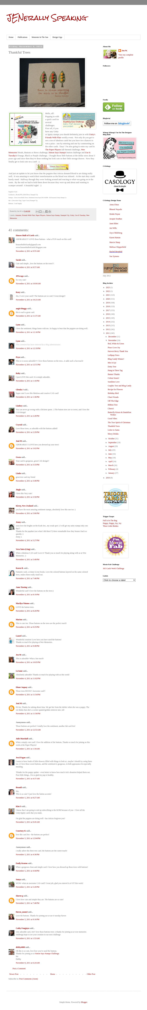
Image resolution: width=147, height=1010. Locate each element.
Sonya (18, 879)
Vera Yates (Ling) (23, 549)
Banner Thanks (114, 374)
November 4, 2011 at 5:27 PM (27, 540)
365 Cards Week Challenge (113, 568)
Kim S (18, 806)
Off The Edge (113, 401)
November (112, 340)
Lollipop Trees (113, 355)
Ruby (18, 373)
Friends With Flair (28, 215)
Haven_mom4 (21, 912)
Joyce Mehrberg (115, 233)
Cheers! (111, 408)
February (112, 469)
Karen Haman (114, 237)
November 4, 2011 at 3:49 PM (27, 481)
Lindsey (19, 406)
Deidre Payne (114, 214)
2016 (108, 314)
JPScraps (20, 276)
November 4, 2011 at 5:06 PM (27, 513)
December (112, 336)
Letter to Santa (113, 430)
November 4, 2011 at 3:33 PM (27, 465)
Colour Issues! (113, 378)
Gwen (18, 457)
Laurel (18, 636)
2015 (108, 318)
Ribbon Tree (113, 405)
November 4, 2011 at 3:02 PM (27, 448)
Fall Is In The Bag (110, 520)
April (110, 461)
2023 (108, 287)
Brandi (19, 787)
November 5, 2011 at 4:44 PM (27, 871)
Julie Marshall (22, 739)
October (111, 438)
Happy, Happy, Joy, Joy (112, 523)
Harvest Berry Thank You (118, 351)
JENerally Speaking (46, 17)
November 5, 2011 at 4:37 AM (28, 778)
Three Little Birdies (110, 526)
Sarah (18, 260)
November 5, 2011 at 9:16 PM (27, 919)
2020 (108, 299)
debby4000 (20, 947)
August (111, 446)
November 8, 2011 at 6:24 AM (28, 963)
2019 (108, 303)
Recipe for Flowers (115, 389)
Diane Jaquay (21, 687)
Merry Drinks (113, 434)
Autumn (18, 215)
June (110, 454)
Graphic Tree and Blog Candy (119, 386)
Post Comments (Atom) (28, 979)
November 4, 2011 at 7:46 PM (27, 578)
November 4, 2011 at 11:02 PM (28, 678)
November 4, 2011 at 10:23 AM (28, 300)
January (111, 473)
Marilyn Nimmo (22, 603)
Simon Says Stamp (53, 215)
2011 (108, 333)
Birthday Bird (113, 393)
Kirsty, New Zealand (24, 506)
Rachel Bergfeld (115, 251)
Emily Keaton (21, 863)
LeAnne (19, 671)
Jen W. (124, 50)
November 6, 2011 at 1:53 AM (28, 938)
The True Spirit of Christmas (119, 422)
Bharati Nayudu (115, 209)
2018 (108, 306)
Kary (18, 292)
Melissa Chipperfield (117, 247)
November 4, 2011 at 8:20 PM (27, 611)
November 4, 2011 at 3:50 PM (27, 497)
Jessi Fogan (20, 757)
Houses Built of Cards (25, 235)
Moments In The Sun (40, 37)
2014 (108, 322)
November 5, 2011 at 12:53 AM (28, 730)
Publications (22, 37)
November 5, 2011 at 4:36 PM (27, 854)
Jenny (18, 522)
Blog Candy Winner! (116, 359)
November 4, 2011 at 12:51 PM (28, 365)
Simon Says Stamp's (57, 152)
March (111, 465)
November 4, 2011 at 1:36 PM (27, 397)
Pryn (18, 357)
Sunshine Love (114, 382)
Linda (18, 473)
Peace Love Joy (114, 347)
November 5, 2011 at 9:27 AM (28, 798)
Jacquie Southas (115, 219)
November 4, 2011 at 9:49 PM (27, 646)
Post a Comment (19, 968)
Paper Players (40, 215)
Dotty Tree (112, 366)
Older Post (91, 974)
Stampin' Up (64, 215)
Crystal (19, 425)
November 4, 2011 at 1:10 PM (27, 381)
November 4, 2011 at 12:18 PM (28, 332)
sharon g (19, 896)
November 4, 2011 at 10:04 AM (28, 283)
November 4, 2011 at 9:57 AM (28, 267)
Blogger (84, 1002)
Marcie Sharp (114, 242)
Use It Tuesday (80, 215)
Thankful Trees (114, 426)
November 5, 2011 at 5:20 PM (27, 887)
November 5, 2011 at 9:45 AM (28, 822)
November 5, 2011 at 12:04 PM (28, 838)
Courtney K (21, 831)
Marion (19, 619)
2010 (108, 478)
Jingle (18, 490)
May (110, 458)
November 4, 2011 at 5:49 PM (27, 559)
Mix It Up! (112, 363)
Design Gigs (57, 37)
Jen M (18, 655)
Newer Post (13, 974)
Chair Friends (113, 397)
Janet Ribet (113, 223)
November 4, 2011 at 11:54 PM (28, 694)
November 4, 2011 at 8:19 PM (27, 594)
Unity (72, 215)
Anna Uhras (114, 204)
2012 (108, 329)
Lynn (18, 325)
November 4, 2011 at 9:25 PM (27, 627)
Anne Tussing (21, 587)
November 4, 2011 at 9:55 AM (28, 251)
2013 (108, 325)
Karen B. (19, 568)
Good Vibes (112, 418)
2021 (108, 295)
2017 (108, 310)
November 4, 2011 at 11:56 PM (28, 713)
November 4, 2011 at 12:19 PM (28, 348)
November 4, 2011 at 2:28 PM (27, 416)
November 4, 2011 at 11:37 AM (28, 316)
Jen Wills (113, 228)
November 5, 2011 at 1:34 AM (28, 749)
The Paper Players (53, 149)
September (112, 442)
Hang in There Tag (115, 370)
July (110, 450)
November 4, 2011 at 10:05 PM (28, 662)
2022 (108, 291)
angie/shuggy (21, 308)
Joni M (19, 441)
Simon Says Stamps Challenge (47, 953)
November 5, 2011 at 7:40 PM (27, 903)
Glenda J (19, 389)
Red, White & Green (116, 343)
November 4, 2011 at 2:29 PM (27, 432)
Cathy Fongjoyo (22, 928)
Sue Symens (114, 256)
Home (11, 37)
